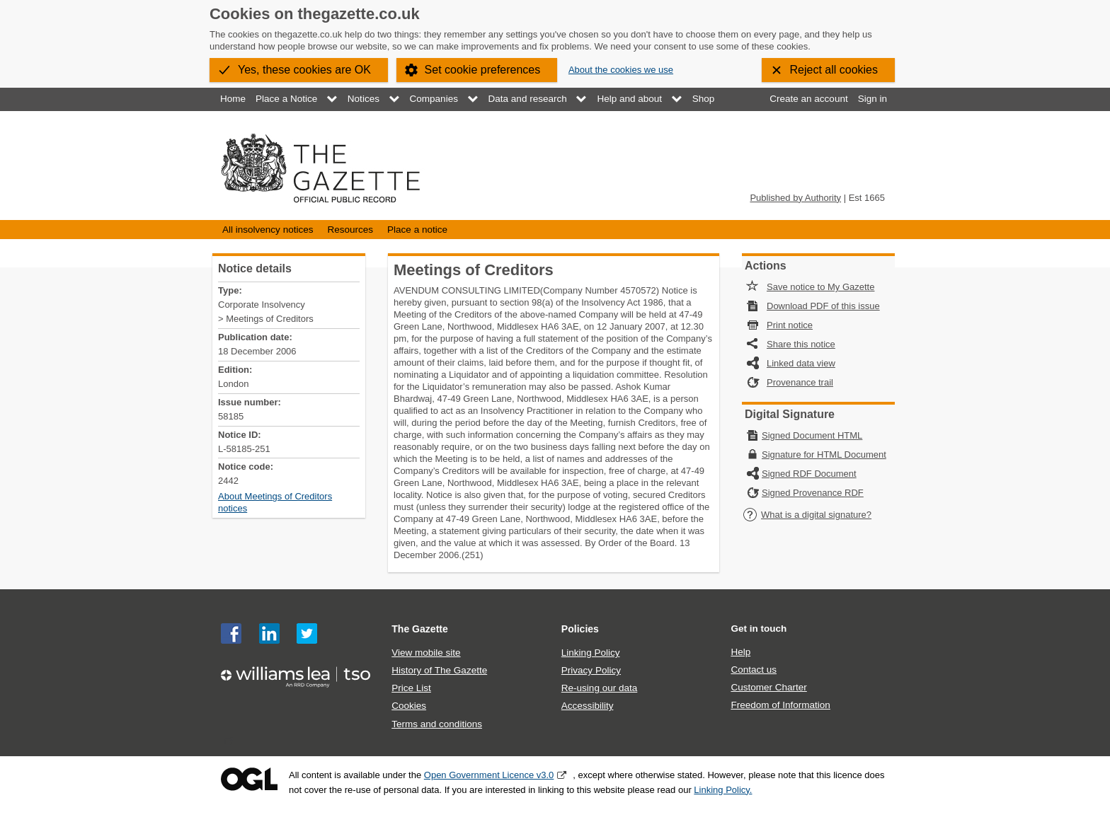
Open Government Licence (249, 779)
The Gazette (419, 629)
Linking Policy (590, 652)
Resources (350, 229)
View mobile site (425, 652)
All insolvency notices (267, 229)
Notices (363, 98)
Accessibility (587, 705)
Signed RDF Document (809, 473)
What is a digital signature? (807, 514)
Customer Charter (768, 687)
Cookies (408, 705)
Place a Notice (286, 98)
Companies (434, 98)
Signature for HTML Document (824, 454)
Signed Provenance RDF (813, 492)
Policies (580, 629)
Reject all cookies (834, 70)
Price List (411, 688)
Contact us (754, 669)
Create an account (808, 98)
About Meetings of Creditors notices (275, 502)
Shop (703, 98)
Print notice (790, 325)
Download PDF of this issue (823, 306)
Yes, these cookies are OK (304, 70)
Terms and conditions (436, 724)
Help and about (629, 98)
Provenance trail (800, 382)
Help (740, 652)
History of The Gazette (439, 670)
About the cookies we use (620, 69)
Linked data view (801, 363)
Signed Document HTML (812, 435)
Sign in (872, 98)
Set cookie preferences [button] (483, 70)
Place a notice (417, 229)
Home (233, 98)
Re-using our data (599, 688)
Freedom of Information (780, 705)
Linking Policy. (723, 790)
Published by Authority (795, 197)
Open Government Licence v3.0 (489, 775)
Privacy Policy (591, 670)
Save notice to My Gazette (820, 287)
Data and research (527, 98)
